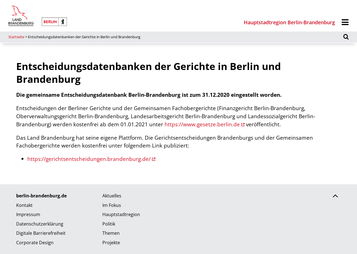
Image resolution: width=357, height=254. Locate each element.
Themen (111, 233)
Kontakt (24, 205)
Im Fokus (111, 205)
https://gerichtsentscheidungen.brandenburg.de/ (89, 159)
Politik (108, 224)
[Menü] (345, 22)
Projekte (111, 243)
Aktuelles (111, 196)
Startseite (16, 36)
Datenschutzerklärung (39, 224)
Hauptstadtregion (121, 214)
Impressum (28, 214)
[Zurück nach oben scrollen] (335, 196)
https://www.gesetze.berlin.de (202, 124)
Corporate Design (35, 243)
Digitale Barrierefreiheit (41, 233)
